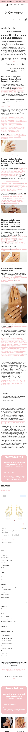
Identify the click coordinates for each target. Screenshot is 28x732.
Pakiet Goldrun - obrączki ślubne (8, 621)
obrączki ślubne (4, 667)
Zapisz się (7, 403)
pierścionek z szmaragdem (8, 128)
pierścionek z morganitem (8, 124)
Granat (23, 382)
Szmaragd (13, 382)
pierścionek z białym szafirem (16, 120)
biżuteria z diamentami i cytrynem (13, 342)
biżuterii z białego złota (12, 242)
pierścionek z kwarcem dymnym (10, 131)
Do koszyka (8, 540)
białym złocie (23, 326)
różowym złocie (7, 327)
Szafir (24, 380)
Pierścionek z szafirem (6, 643)
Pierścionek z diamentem (7, 638)
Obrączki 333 (4, 655)
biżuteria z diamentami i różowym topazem (13, 348)
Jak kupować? (4, 606)
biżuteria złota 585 (9, 669)
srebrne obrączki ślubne (15, 174)
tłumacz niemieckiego (11, 670)
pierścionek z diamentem (18, 87)
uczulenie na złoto (10, 422)
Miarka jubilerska (5, 594)
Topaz (21, 383)
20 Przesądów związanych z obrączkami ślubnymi (13, 423)
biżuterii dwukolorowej (19, 243)
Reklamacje (3, 626)
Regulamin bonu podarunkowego (9, 587)
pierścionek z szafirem (20, 127)
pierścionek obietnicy (14, 134)
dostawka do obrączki (15, 198)
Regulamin (3, 584)
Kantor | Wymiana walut (6, 560)
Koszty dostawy (5, 616)
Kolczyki (4, 528)
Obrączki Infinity (5, 186)
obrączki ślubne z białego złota (18, 170)
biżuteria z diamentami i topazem (17, 354)
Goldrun (14, 678)
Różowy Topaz (11, 383)
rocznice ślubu (12, 201)
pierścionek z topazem (14, 130)
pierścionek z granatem (14, 123)
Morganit (3, 383)
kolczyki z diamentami (14, 277)
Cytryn (18, 382)
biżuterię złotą (12, 236)
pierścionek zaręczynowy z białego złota (12, 90)
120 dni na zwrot (5, 624)
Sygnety (3, 239)
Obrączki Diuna (10, 185)
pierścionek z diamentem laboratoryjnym (12, 118)
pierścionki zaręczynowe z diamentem (15, 667)
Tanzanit (3, 384)
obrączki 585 (13, 200)
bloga (15, 414)
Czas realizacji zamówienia (7, 619)
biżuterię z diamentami (18, 324)
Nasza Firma (4, 555)
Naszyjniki (14, 239)
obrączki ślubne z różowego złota (11, 171)
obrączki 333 (5, 200)
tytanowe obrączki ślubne (8, 175)
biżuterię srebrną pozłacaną (8, 238)
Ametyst (7, 382)
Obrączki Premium (16, 186)
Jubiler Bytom (4, 662)
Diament (3, 380)
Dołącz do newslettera (10, 473)
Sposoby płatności (5, 608)
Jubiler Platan (19, 663)
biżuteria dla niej (5, 249)
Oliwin (17, 383)
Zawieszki (20, 239)
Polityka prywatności (6, 589)
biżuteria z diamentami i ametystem (10, 340)
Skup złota (3, 562)
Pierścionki (20, 238)
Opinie (2, 567)
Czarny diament (10, 380)
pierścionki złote (17, 669)
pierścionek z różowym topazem (15, 126)
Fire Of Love (4, 105)
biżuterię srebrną (21, 236)
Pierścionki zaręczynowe (14, 155)
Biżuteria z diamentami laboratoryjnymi (11, 338)
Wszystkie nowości (6, 490)
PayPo (2, 613)
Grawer (3, 582)
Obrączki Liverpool (6, 183)
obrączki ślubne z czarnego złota (13, 172)
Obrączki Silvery (11, 190)
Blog (2, 579)
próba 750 (18, 422)
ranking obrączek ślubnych (12, 203)
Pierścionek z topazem (6, 648)
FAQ (2, 576)
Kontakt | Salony (5, 557)
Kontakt (3, 592)
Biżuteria (14, 264)
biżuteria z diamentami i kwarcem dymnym (12, 355)
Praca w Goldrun (5, 565)
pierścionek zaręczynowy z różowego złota (12, 92)
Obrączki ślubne (14, 216)
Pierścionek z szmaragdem (7, 645)
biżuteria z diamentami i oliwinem (18, 347)
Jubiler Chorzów (20, 662)
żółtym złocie (15, 326)
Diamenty (14, 359)
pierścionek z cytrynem (7, 121)
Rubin (2, 382)
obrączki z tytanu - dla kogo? (9, 421)
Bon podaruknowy (5, 635)
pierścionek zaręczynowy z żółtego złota (11, 89)
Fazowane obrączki (6, 196)
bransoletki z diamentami (16, 279)
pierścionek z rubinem (7, 127)
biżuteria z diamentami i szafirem (13, 350)
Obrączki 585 (4, 653)
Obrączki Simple (16, 183)
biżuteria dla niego (16, 249)
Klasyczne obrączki (20, 194)
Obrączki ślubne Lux (6, 650)
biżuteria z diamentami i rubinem (10, 350)
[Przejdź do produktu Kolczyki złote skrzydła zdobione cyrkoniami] (14, 510)
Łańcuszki (11, 241)
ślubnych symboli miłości (12, 181)
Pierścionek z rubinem (6, 640)
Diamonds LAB (12, 105)
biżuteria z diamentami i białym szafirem (13, 340)
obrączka (24, 198)
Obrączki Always (19, 185)
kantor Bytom (18, 670)
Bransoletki (4, 241)
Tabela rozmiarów (5, 597)
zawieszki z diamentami (7, 280)
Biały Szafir (19, 380)
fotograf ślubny (23, 669)
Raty (2, 611)
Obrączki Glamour (11, 189)
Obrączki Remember (11, 188)
